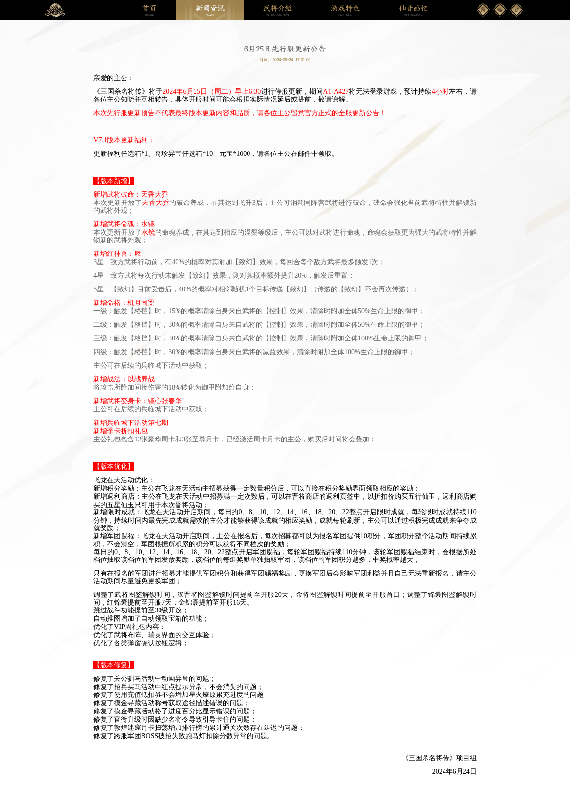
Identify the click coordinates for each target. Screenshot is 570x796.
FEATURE (345, 10)
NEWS (210, 10)
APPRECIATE (413, 10)
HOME (149, 10)
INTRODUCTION (277, 10)
